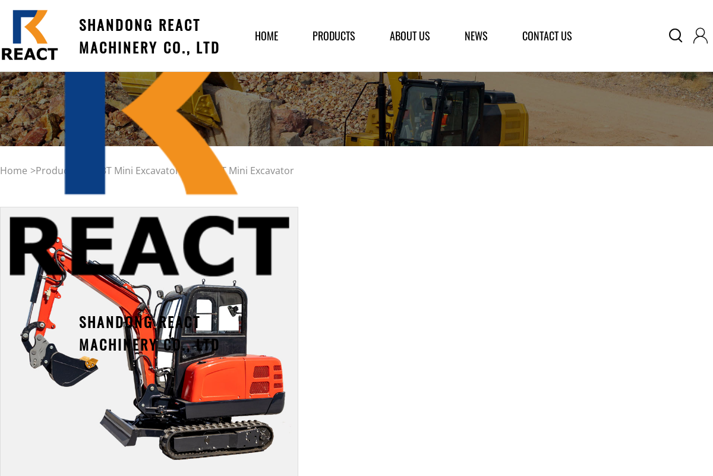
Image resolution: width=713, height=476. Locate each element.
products (334, 35)
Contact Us (547, 35)
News (476, 35)
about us (410, 35)
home (266, 35)
